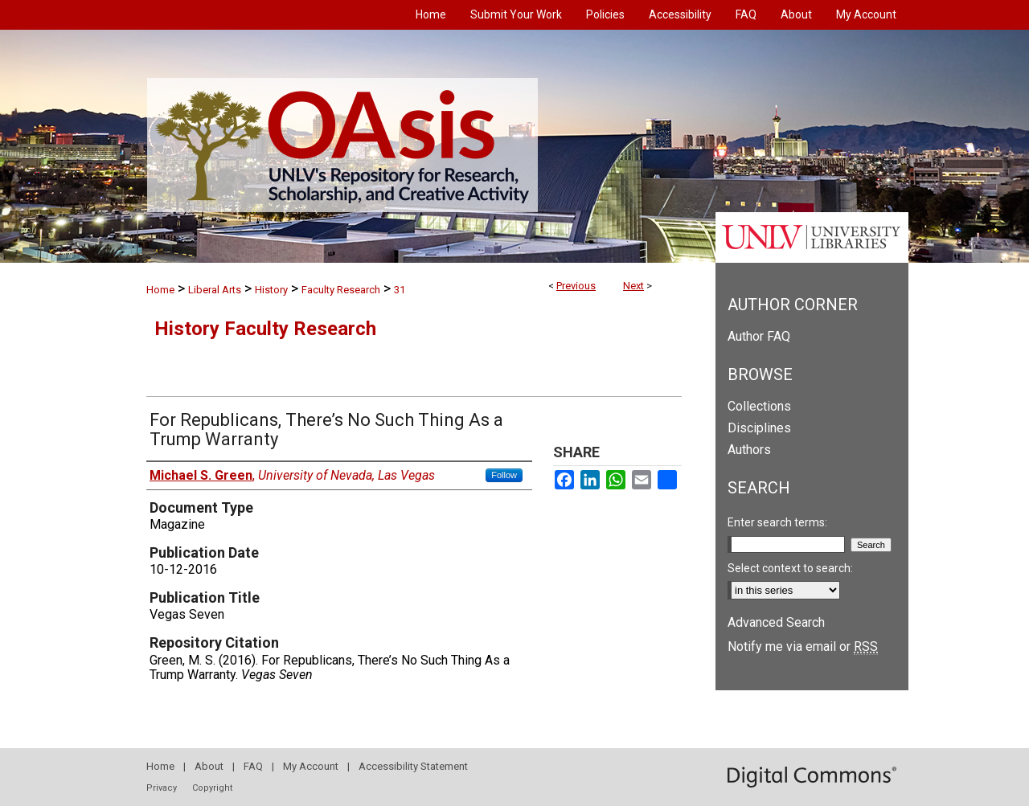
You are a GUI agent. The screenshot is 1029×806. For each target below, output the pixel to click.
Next (633, 286)
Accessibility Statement (413, 766)
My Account (310, 766)
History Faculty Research (265, 328)
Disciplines (759, 428)
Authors (749, 449)
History (271, 290)
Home (160, 290)
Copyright (212, 788)
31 (399, 290)
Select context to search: (790, 568)
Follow (504, 475)
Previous (576, 286)
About (209, 766)
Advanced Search (776, 622)
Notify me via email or (803, 646)
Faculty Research (340, 290)
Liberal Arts (214, 290)
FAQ (253, 766)
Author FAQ (759, 336)
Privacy (161, 788)
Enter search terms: (777, 522)
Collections (759, 406)
